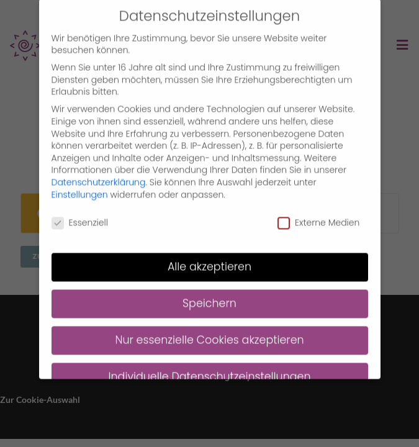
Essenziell (80, 213)
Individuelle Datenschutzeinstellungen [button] (209, 366)
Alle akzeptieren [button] (209, 257)
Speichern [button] (209, 293)
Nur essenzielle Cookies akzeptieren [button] (209, 330)
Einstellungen (80, 184)
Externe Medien (318, 213)
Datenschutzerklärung (99, 172)
